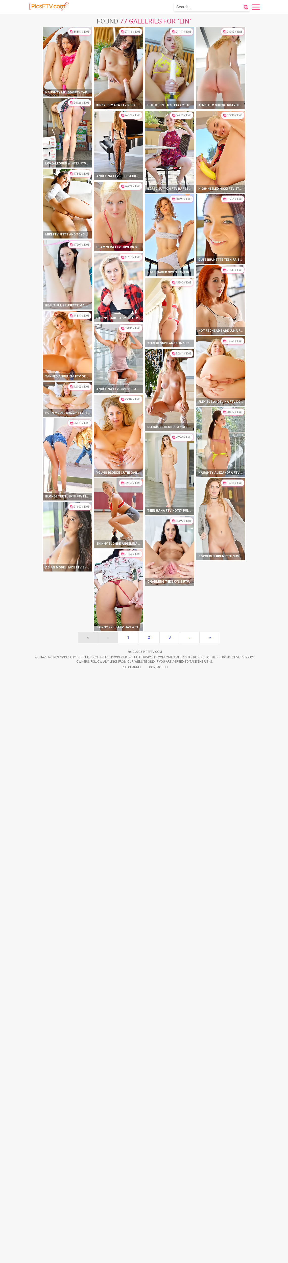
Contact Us (158, 1255)
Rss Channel (131, 1255)
